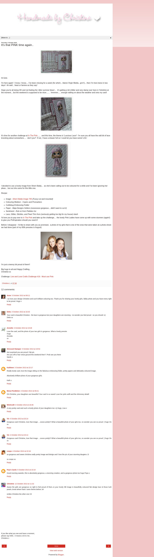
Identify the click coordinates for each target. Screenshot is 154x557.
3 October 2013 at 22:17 (24, 368)
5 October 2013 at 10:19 (26, 470)
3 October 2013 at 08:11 (21, 295)
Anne (9, 295)
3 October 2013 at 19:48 (23, 328)
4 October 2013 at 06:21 (30, 391)
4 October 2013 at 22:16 (21, 451)
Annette (10, 328)
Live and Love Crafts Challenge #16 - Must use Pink (32, 277)
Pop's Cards (12, 470)
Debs (9, 312)
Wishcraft (10, 405)
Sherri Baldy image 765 (22, 199)
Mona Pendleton (13, 391)
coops (9, 451)
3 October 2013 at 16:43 (21, 312)
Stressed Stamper (14, 349)
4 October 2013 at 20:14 (19, 419)
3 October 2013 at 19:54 (31, 349)
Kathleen (10, 368)
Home (56, 546)
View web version (56, 550)
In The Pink (32, 136)
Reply (9, 304)
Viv (8, 419)
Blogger (61, 555)
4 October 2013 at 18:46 (24, 405)
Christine (10, 484)
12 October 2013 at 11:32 (24, 484)
